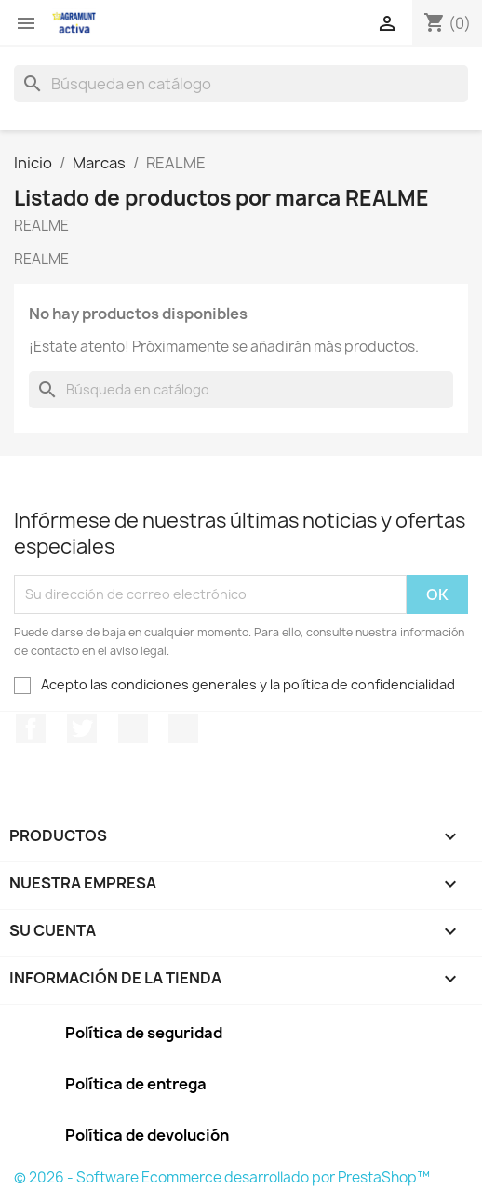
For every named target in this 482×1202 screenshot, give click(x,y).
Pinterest (133, 728)
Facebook (31, 728)
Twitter (82, 728)
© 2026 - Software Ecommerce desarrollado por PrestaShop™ (222, 1177)
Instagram (183, 728)
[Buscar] (241, 83)
